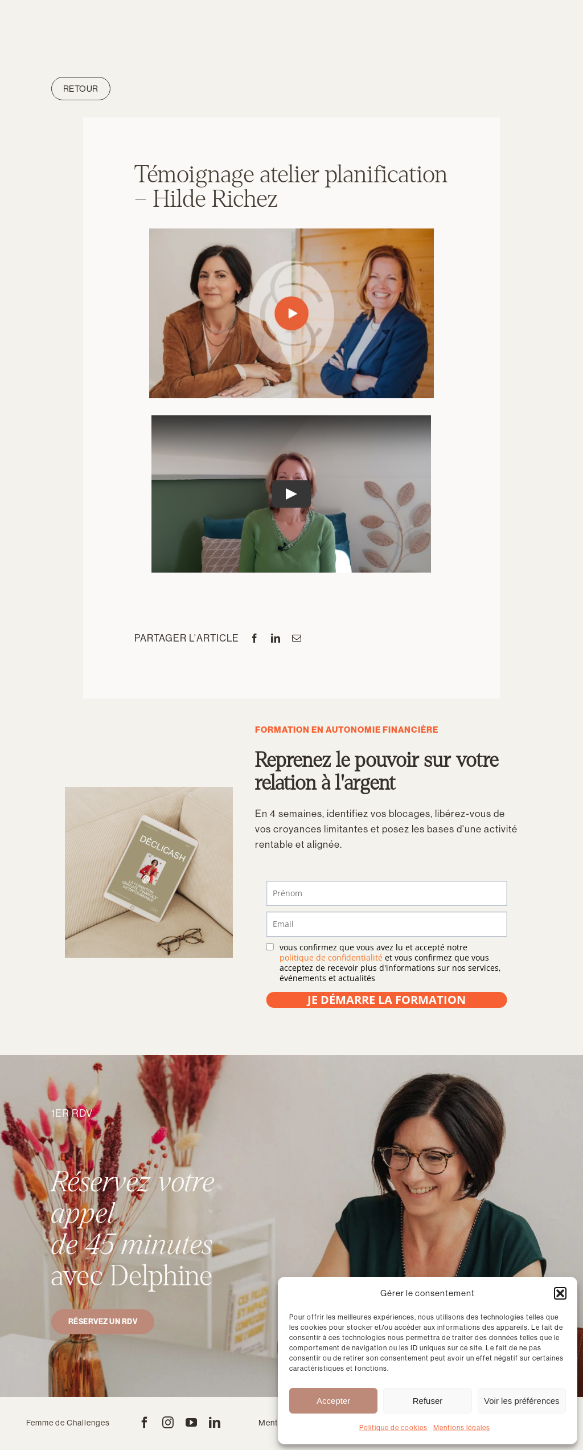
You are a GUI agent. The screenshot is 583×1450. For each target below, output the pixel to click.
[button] (560, 1293)
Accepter (333, 1401)
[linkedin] (215, 1422)
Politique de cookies (393, 1428)
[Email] (296, 638)
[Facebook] (254, 638)
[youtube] (192, 1422)
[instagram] (168, 1422)
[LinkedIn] (275, 638)
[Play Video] (291, 494)
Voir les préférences (522, 1401)
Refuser (428, 1401)
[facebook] (145, 1422)
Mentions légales (461, 1428)
